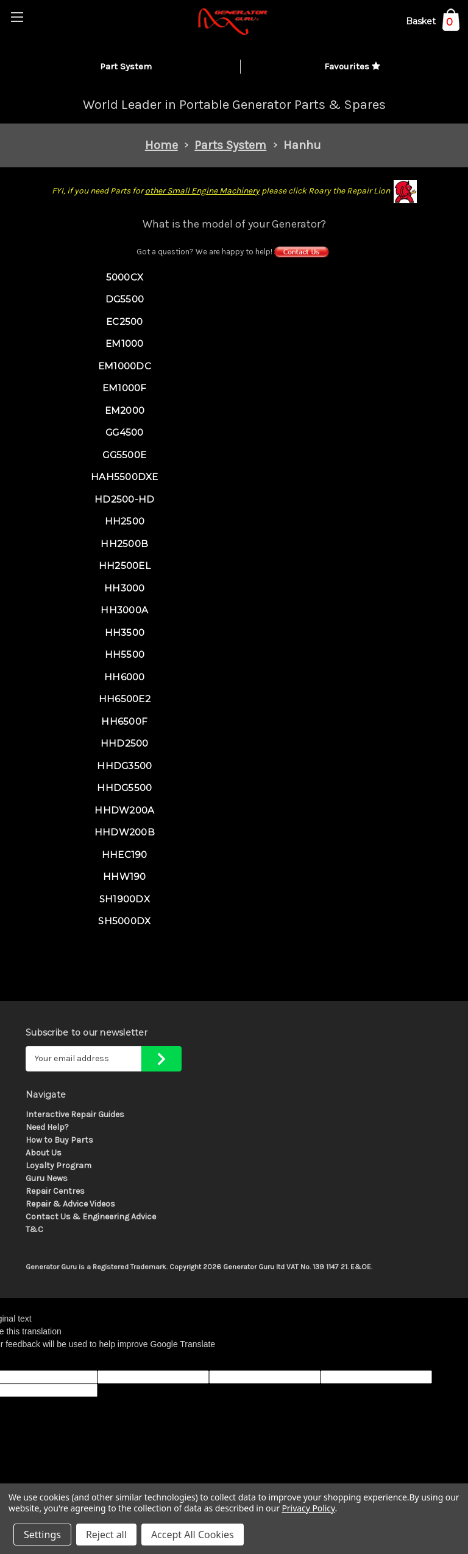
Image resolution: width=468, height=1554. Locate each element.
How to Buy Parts (59, 1140)
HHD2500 (125, 743)
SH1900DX (124, 899)
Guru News (47, 1178)
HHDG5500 (124, 787)
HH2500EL (125, 565)
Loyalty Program (58, 1165)
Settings (42, 1534)
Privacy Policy (308, 1508)
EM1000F (124, 388)
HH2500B (124, 543)
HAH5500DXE (124, 477)
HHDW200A (124, 810)
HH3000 (124, 588)
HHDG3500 (124, 766)
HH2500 (125, 521)
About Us (44, 1153)
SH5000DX (124, 921)
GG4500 (124, 432)
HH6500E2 (125, 699)
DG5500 (124, 299)
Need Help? (47, 1127)
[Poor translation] (41, 1360)
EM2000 (125, 410)
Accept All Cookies (192, 1534)
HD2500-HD (124, 499)
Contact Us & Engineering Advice (91, 1216)
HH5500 (125, 654)
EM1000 (124, 343)
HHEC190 (124, 854)
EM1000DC (124, 366)
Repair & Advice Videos (70, 1204)
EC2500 (124, 321)
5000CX (125, 277)
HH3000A (124, 610)
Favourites (352, 66)
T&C (34, 1229)
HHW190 (124, 876)
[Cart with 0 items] (432, 23)
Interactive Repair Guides (75, 1114)
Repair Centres (55, 1191)
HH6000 (124, 677)
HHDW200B (124, 832)
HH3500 (125, 632)
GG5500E (124, 455)
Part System (126, 66)
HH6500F (124, 721)
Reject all (106, 1534)
